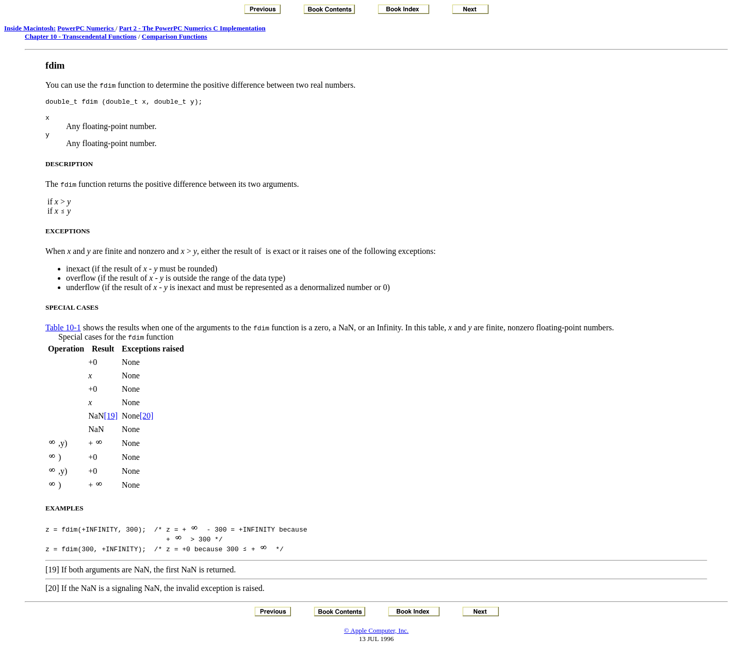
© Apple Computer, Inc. (376, 635)
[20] (147, 420)
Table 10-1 (63, 332)
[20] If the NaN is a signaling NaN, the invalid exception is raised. (155, 592)
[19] (111, 420)
